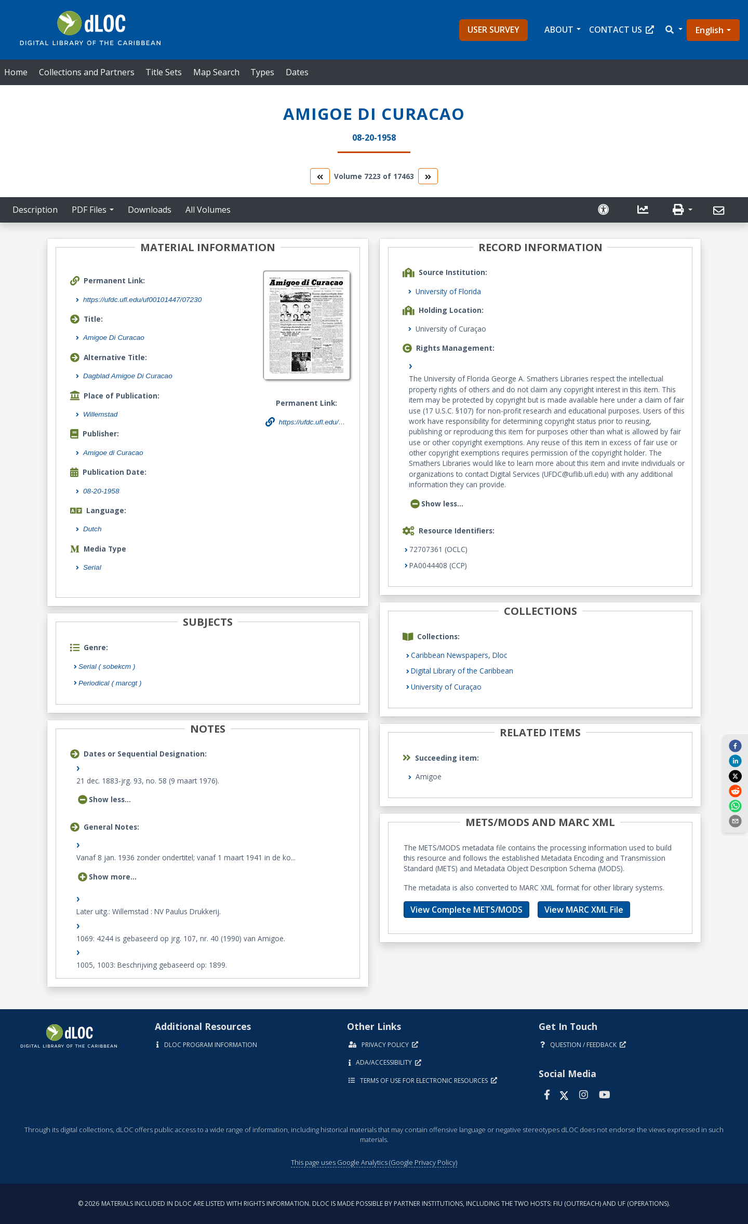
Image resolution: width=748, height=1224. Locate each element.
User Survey (493, 29)
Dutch (92, 529)
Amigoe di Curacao (113, 453)
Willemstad (100, 414)
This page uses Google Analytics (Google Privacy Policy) (374, 1162)
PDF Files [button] (89, 209)
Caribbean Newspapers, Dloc (459, 655)
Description (35, 209)
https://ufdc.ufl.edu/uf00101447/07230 (142, 300)
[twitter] (735, 775)
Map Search (216, 72)
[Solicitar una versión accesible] (604, 210)
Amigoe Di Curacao (113, 337)
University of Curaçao (446, 687)
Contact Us (621, 29)
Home (16, 72)
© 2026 (374, 1203)
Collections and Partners (87, 72)
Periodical (110, 683)
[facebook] (735, 745)
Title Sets (163, 72)
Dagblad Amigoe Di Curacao (127, 376)
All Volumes (208, 209)
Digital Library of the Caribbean (462, 671)
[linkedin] (735, 760)
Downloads (149, 209)
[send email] (735, 821)
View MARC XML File (583, 909)
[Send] (720, 210)
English (710, 30)
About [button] (558, 29)
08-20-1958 (101, 491)
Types (262, 72)
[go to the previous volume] (320, 176)
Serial (92, 567)
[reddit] (735, 790)
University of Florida (448, 291)
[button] (673, 29)
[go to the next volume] (428, 176)
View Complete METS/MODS (466, 909)
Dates (297, 72)
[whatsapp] (735, 806)
